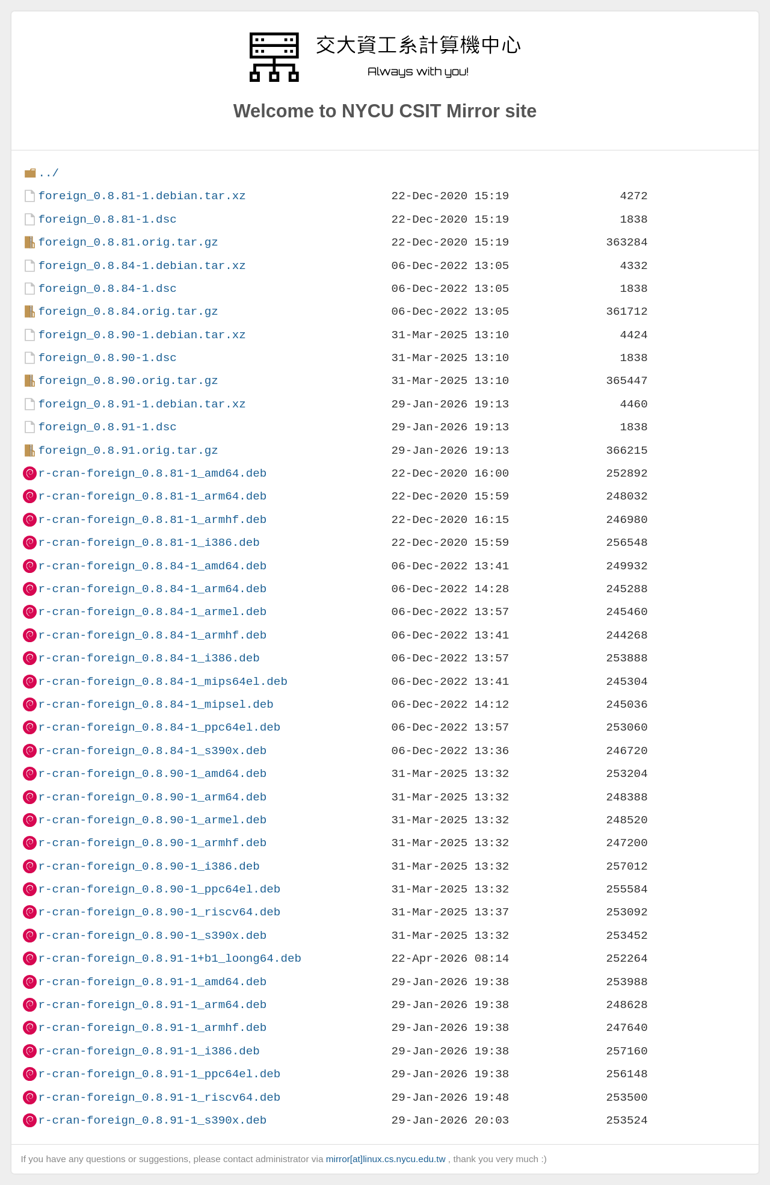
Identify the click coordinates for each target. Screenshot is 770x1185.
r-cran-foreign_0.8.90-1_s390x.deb (152, 935)
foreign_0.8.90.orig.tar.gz (128, 381)
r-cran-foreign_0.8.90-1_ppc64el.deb (159, 889)
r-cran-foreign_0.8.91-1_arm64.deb (152, 1005)
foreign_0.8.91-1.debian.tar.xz (141, 404)
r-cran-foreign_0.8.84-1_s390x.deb (152, 751)
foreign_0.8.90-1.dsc (107, 358)
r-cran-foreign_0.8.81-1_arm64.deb (152, 496)
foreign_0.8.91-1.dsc (107, 427)
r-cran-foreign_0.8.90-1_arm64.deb (152, 797)
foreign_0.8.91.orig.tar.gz (128, 450)
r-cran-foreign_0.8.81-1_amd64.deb (152, 473)
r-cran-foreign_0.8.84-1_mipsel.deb (155, 704)
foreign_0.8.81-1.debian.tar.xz (141, 196)
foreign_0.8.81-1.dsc (107, 219)
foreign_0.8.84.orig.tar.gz (128, 311)
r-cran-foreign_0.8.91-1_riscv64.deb (159, 1097)
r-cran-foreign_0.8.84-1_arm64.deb (152, 589)
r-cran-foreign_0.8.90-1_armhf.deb (152, 843)
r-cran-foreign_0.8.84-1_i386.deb (148, 658)
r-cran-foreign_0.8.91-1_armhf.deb (152, 1027)
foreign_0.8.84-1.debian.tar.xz (141, 266)
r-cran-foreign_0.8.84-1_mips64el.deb (162, 681)
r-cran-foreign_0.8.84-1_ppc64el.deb (159, 727)
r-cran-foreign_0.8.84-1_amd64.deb (152, 566)
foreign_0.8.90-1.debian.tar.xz (141, 335)
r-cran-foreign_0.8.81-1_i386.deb (148, 542)
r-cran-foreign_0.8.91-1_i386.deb (148, 1051)
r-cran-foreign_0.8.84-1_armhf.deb (152, 635)
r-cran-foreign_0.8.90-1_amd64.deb (152, 774)
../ (48, 173)
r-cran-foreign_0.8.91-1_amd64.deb (152, 982)
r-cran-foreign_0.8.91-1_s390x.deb (152, 1120)
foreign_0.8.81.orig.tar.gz (128, 242)
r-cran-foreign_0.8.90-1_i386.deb (148, 866)
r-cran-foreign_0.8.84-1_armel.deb (152, 612)
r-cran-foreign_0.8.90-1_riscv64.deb (159, 912)
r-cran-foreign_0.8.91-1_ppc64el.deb (159, 1074)
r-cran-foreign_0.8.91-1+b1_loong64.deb (169, 958)
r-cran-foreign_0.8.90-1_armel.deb (152, 820)
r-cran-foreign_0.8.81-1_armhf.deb (152, 520)
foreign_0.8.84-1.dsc (107, 288)
